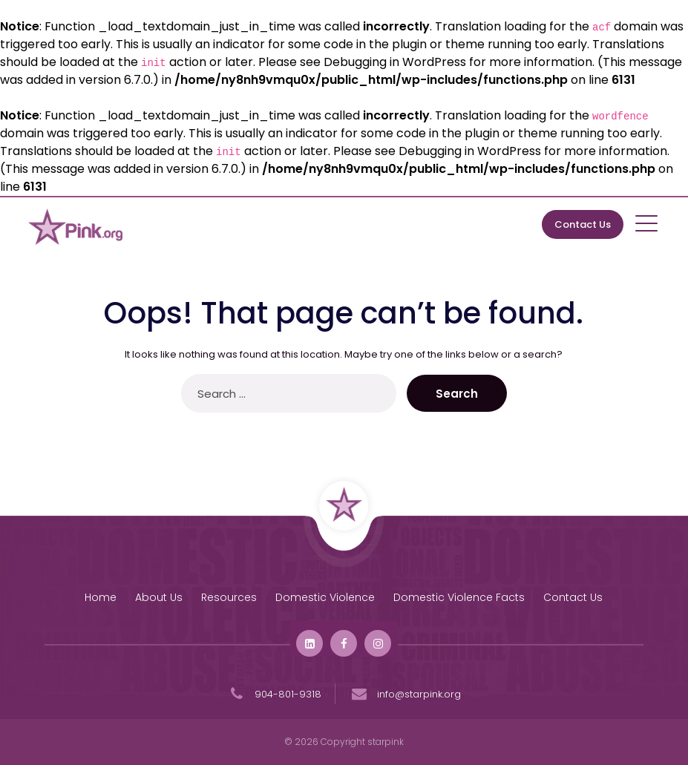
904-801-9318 (273, 693)
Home (101, 597)
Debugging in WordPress (395, 61)
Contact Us (582, 224)
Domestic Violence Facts (459, 597)
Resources (229, 597)
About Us (159, 597)
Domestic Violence (325, 597)
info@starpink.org (405, 693)
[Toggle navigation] (647, 222)
